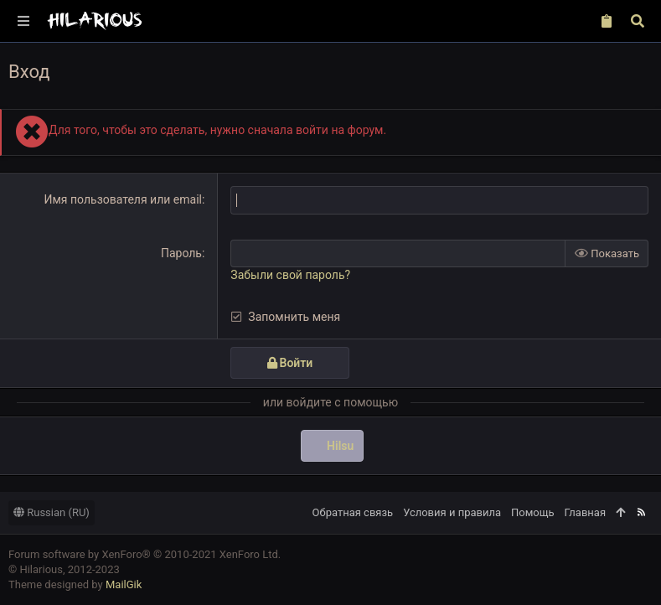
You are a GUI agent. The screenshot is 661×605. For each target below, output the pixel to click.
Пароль (181, 252)
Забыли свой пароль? (290, 275)
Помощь (533, 511)
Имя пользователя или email (123, 199)
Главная (585, 511)
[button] (24, 21)
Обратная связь (353, 511)
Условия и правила (452, 511)
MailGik (124, 584)
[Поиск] (637, 21)
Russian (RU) (51, 511)
